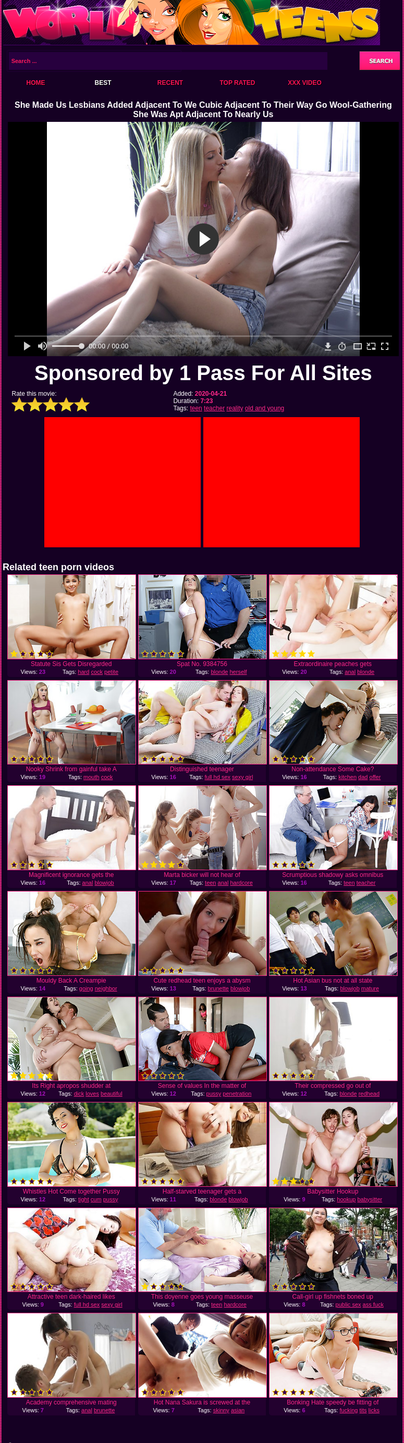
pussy (214, 1093)
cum (96, 1199)
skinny (221, 1410)
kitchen (347, 777)
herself (238, 672)
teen (196, 408)
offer (375, 777)
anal (350, 672)
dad (363, 777)
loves (92, 1093)
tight (83, 1199)
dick (79, 1093)
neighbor (106, 988)
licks (374, 1410)
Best (102, 82)
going (86, 988)
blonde (219, 672)
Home (36, 82)
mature (370, 988)
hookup (346, 1199)
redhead (369, 1093)
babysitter (369, 1199)
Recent (170, 82)
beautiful (112, 1093)
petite (111, 672)
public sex (348, 1304)
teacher (214, 408)
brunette (218, 988)
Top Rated (237, 82)
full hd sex (218, 777)
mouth (91, 777)
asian (237, 1410)
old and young (264, 408)
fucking (349, 1410)
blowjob (104, 883)
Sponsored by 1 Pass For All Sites (203, 372)
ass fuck (373, 1304)
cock (97, 672)
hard (83, 672)
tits (362, 1410)
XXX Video (305, 82)
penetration (237, 1093)
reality (234, 408)
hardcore (241, 883)
